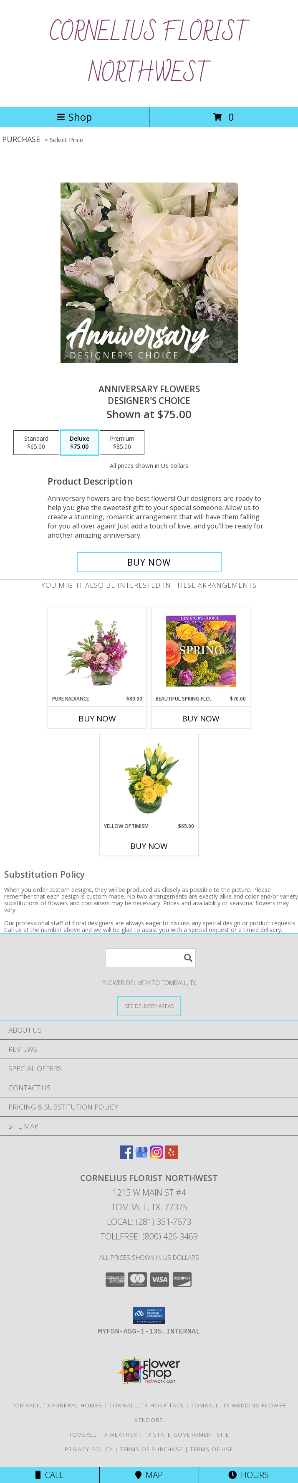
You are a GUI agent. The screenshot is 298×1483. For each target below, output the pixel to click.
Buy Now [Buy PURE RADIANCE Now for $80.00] (97, 718)
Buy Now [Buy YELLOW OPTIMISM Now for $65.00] (149, 846)
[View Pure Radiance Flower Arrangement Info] (97, 651)
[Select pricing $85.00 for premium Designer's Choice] (122, 443)
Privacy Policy (89, 1449)
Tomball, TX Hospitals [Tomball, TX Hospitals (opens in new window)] (146, 1405)
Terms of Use (211, 1449)
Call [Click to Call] (49, 1474)
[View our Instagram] (156, 1156)
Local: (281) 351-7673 (149, 1221)
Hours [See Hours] (248, 1474)
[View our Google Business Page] (141, 1156)
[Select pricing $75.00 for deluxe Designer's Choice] (79, 443)
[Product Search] (151, 957)
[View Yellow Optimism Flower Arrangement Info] (149, 778)
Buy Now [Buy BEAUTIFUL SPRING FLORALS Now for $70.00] (201, 718)
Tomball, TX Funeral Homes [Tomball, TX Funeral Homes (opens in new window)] (57, 1405)
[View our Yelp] (171, 1156)
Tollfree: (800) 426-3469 (149, 1236)
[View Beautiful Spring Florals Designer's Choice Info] (201, 651)
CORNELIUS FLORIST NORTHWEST (149, 53)
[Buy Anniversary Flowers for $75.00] (149, 562)
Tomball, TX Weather (103, 1434)
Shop (74, 117)
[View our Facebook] (126, 1156)
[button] (149, 1315)
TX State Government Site (186, 1434)
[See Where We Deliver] (149, 1006)
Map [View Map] (149, 1474)
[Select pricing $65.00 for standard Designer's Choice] (36, 443)
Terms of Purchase (151, 1449)
